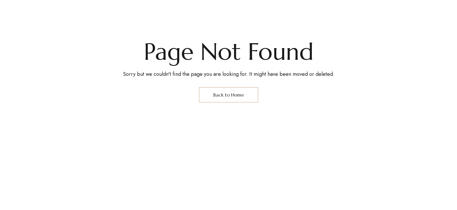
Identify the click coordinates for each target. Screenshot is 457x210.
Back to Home (228, 95)
